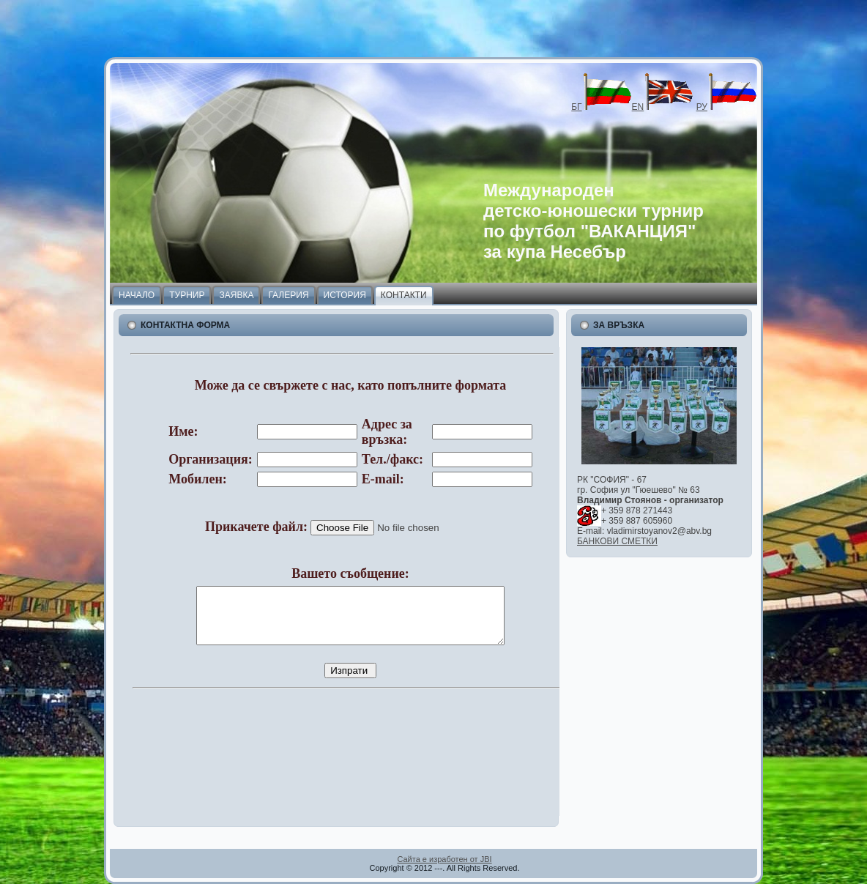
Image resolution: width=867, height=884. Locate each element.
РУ (726, 107)
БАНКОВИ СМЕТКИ (617, 541)
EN (663, 107)
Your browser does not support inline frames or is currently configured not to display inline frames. (341, 581)
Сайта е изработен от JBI (444, 859)
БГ (601, 107)
